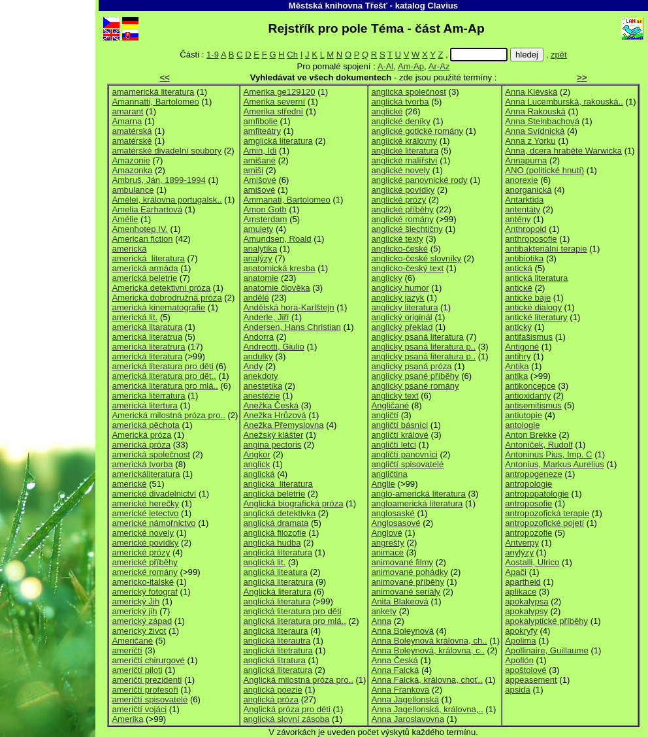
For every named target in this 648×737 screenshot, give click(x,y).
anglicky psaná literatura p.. (423, 347)
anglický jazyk (397, 298)
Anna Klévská (531, 92)
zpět (559, 54)
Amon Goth (264, 209)
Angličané (390, 405)
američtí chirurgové (148, 660)
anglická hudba (271, 543)
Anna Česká (394, 660)
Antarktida (524, 200)
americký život (139, 631)
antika (516, 376)
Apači (515, 572)
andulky (257, 356)
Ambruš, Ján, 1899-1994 (159, 180)
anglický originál (401, 317)
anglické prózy (398, 200)
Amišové (259, 180)
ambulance (133, 190)
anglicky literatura (404, 307)
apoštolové (525, 670)
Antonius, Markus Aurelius (554, 464)
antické (518, 288)
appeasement (531, 680)
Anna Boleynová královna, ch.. (429, 641)
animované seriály (405, 592)
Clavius (442, 5)
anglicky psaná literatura (417, 337)
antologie (522, 425)
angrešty (387, 543)
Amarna (127, 121)
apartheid (523, 582)
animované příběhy (407, 582)
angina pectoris (272, 445)
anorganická (528, 190)
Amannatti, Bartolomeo (155, 101)
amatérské (132, 141)
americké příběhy (145, 562)
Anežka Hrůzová (274, 415)
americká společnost (151, 454)
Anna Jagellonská (405, 699)
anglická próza (271, 699)
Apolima (520, 641)
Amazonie (131, 160)
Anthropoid (525, 229)
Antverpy (522, 543)
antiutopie (523, 415)
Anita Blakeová (399, 601)
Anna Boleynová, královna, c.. (427, 650)
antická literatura (536, 278)
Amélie (125, 219)
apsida (517, 690)
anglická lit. (264, 562)
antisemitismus (533, 405)
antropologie (528, 484)
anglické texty (397, 239)
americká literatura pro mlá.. (165, 386)
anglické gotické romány (417, 131)
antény (517, 219)
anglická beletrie (274, 494)
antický (518, 327)
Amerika (127, 719)
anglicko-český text (407, 268)
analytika (260, 249)
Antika (516, 366)
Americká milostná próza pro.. (168, 415)
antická (518, 268)
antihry (517, 356)
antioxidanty (528, 396)
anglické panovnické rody (419, 180)
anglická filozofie (274, 533)
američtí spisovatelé (149, 699)
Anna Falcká (395, 670)
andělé (255, 298)
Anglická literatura (277, 592)
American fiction (142, 239)
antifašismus (529, 337)
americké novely (143, 533)
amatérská (132, 131)
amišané (259, 160)
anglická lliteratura (277, 670)
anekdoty (260, 376)
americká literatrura (148, 347)
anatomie (260, 278)
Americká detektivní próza (161, 288)
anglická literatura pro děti (292, 611)
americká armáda (145, 268)
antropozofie (528, 533)
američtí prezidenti (147, 680)
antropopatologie (537, 494)
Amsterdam (265, 219)
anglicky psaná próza (411, 366)
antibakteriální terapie (546, 249)
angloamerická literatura (416, 503)
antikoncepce (530, 386)
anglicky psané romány (415, 386)
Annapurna (526, 160)
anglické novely (400, 170)
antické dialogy (533, 307)
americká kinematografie (158, 307)
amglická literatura (277, 141)
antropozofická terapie (547, 513)
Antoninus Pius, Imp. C (548, 454)
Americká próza (141, 435)
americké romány (145, 572)
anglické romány (402, 219)
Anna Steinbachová (542, 121)
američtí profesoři (145, 690)
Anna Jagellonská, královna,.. (427, 709)
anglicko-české (399, 249)
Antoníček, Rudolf (538, 445)
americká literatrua (147, 337)
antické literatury (536, 317)
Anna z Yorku (530, 141)
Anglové (386, 533)
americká (129, 249)
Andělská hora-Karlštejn (288, 307)
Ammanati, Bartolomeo (286, 200)
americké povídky (145, 543)
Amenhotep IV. (140, 229)
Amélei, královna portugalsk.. (166, 200)
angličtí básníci (399, 425)
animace (387, 552)
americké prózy (141, 552)
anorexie (521, 180)
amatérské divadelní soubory (166, 151)
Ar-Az (439, 66)
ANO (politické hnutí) (544, 170)
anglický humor (400, 288)
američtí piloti (137, 670)
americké (129, 484)
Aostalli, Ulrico (532, 562)
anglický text (394, 396)
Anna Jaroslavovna (407, 719)
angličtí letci (393, 445)
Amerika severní (274, 101)
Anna (381, 621)
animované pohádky (409, 572)
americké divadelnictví (154, 494)
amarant (127, 111)
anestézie (261, 396)
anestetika (262, 386)
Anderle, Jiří (266, 317)
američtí (127, 650)
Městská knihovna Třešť (338, 5)
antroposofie (528, 503)
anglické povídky (402, 190)
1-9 (212, 54)
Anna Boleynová (402, 631)
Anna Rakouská (535, 111)
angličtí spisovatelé (407, 464)
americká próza (141, 445)
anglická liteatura (275, 572)
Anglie (383, 484)
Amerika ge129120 (279, 92)
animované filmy (402, 562)
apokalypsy (526, 611)
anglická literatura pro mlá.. (294, 621)
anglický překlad (401, 327)
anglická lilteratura (277, 552)
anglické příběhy (402, 209)
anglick (256, 464)
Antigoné (522, 347)
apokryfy (521, 631)
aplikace (520, 592)
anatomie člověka (276, 288)
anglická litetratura (277, 650)
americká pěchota (145, 425)
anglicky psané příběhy (415, 376)
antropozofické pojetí (544, 523)
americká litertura (145, 405)
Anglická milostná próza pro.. (298, 680)
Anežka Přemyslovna (283, 425)
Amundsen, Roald (277, 239)
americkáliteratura (146, 474)
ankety (384, 611)
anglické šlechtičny (406, 229)
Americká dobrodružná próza (166, 298)
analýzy (257, 258)
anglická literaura (275, 631)
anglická (258, 474)
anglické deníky (400, 121)
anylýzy (519, 552)
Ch (292, 54)
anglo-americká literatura (418, 494)
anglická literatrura (278, 582)
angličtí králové (399, 435)
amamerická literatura (153, 92)
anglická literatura (277, 484)
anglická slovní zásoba (286, 719)
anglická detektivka (279, 513)
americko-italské (143, 582)
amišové (259, 190)
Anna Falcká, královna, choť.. (426, 680)
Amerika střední (273, 111)
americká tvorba (142, 464)
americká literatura (148, 258)
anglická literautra (276, 641)
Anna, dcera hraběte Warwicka (563, 151)
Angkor (256, 454)
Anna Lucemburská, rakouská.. (564, 101)
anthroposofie (531, 239)
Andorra (258, 337)
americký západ (142, 621)
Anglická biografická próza (293, 503)
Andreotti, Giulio (273, 347)
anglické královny (404, 141)
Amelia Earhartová (147, 209)
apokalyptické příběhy (546, 621)
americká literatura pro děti (162, 366)
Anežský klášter (273, 435)
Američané (132, 641)
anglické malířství (404, 160)
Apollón (519, 660)
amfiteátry (262, 131)
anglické (386, 111)
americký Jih (135, 601)
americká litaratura (147, 327)
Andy (253, 366)
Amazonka (132, 170)
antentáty (522, 209)
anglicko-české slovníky (416, 258)
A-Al (386, 66)
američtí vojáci (139, 709)
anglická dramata (275, 523)
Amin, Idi (259, 151)
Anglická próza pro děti (286, 709)
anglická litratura (274, 660)
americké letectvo (145, 513)
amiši (253, 170)
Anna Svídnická (534, 131)
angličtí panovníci (404, 454)
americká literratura (148, 396)
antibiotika (524, 258)
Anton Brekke (531, 435)
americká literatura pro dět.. (164, 376)
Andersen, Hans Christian (291, 327)
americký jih (134, 611)
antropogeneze (533, 474)
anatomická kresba (279, 268)
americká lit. (134, 317)
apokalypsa (526, 601)
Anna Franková (400, 690)
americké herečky (145, 503)
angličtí (384, 415)
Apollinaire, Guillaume (547, 650)
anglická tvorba (400, 101)
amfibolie (260, 121)
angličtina (389, 474)
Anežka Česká (271, 405)
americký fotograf (145, 592)
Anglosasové (395, 523)
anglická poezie (272, 690)
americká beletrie (144, 278)
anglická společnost (408, 92)
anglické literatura (404, 151)
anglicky (386, 278)
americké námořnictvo (153, 523)
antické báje (528, 298)
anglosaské (392, 513)
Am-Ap (411, 66)
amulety (258, 229)
